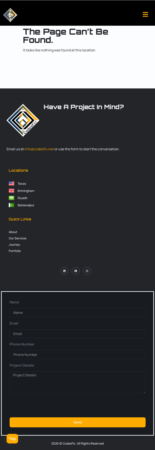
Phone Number (22, 344)
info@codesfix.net (39, 149)
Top (12, 438)
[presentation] (43, 405)
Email (14, 323)
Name (14, 302)
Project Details (22, 365)
